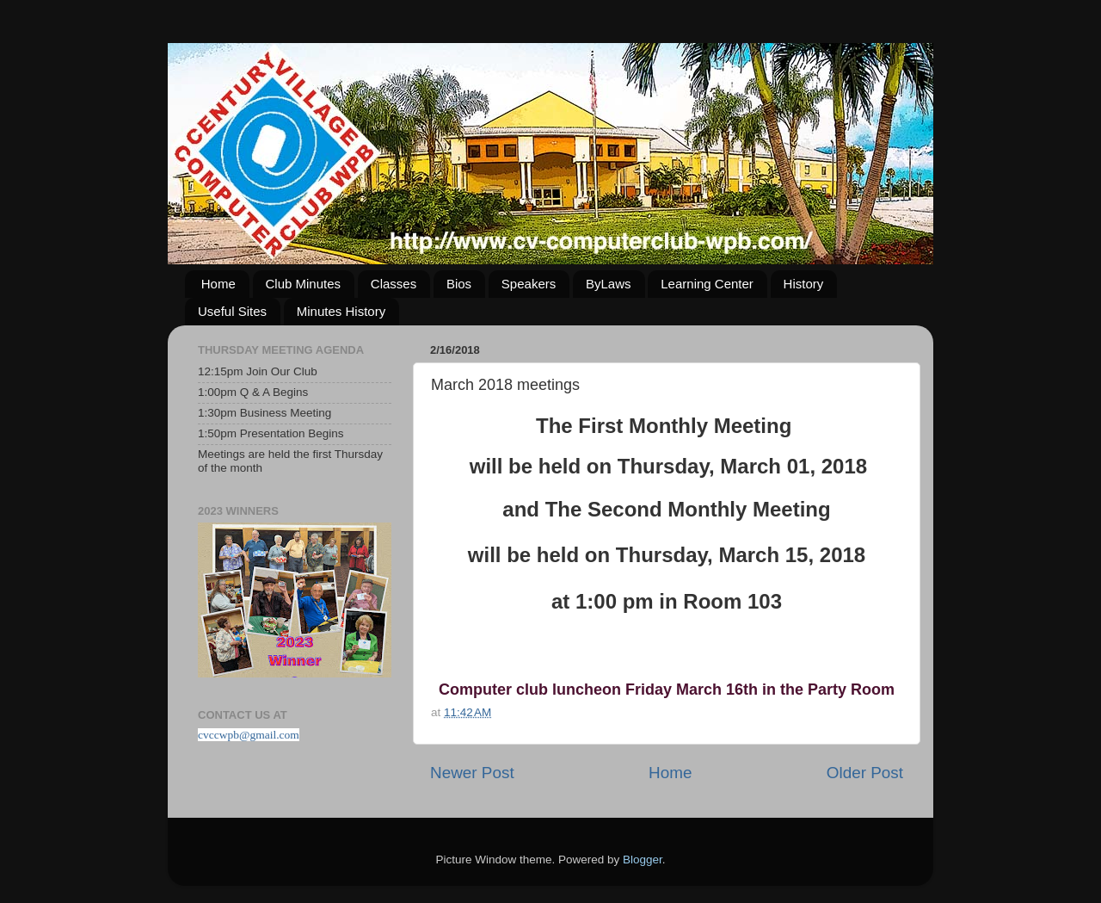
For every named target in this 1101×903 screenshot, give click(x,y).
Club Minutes (303, 283)
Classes (393, 283)
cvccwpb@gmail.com (248, 734)
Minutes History (341, 311)
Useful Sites (232, 311)
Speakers (528, 283)
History (804, 283)
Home (218, 283)
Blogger (642, 859)
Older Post (865, 773)
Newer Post (472, 773)
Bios (458, 283)
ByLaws (608, 283)
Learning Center (707, 283)
